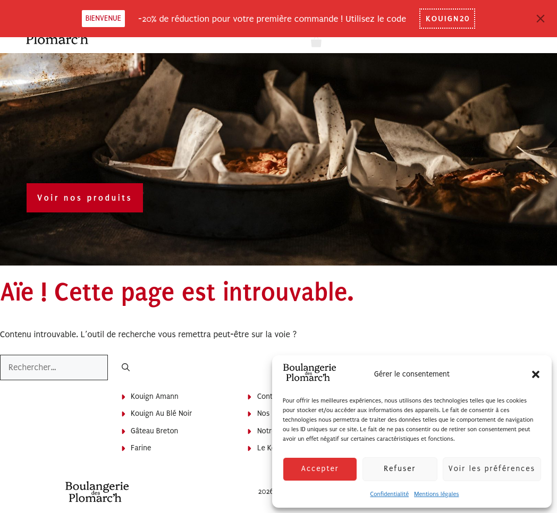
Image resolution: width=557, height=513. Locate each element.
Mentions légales (436, 494)
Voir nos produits (84, 198)
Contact (270, 396)
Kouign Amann (155, 396)
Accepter (320, 468)
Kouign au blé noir (161, 413)
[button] (535, 374)
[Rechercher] (126, 368)
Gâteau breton (154, 430)
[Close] (540, 19)
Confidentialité (389, 494)
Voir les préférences (492, 468)
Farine (141, 447)
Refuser (400, 468)
